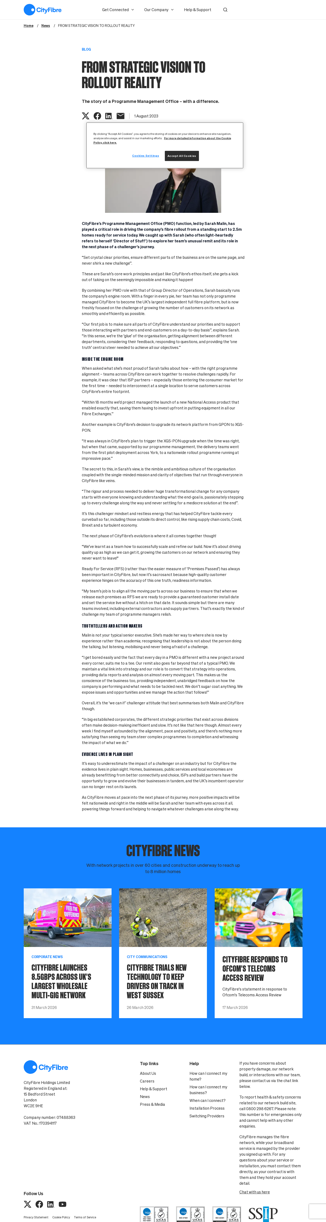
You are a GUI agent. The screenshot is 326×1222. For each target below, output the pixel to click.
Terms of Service (85, 1217)
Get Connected (118, 10)
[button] (225, 9)
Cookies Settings (145, 155)
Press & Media (152, 1104)
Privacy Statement (36, 1217)
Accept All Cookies (181, 155)
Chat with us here (254, 1192)
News (145, 1096)
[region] (164, 145)
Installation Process (207, 1108)
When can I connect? (208, 1100)
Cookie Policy (61, 1217)
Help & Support (197, 10)
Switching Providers (207, 1116)
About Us (148, 1073)
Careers (147, 1081)
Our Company (159, 10)
